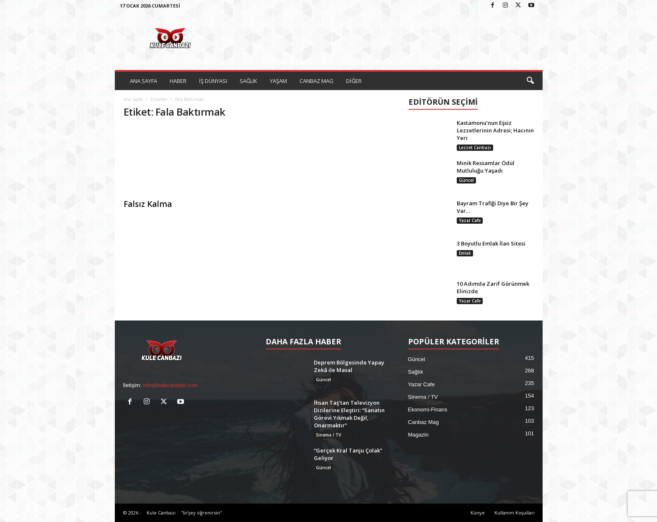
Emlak (465, 253)
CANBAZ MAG (317, 81)
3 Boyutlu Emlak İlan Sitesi (491, 243)
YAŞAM (278, 81)
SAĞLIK (248, 81)
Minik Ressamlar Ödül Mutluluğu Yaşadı (486, 166)
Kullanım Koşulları (514, 512)
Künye (478, 512)
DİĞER (354, 81)
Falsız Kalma (148, 204)
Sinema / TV (328, 435)
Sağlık (415, 372)
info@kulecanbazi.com (170, 385)
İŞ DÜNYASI (213, 81)
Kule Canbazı (161, 512)
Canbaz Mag (423, 422)
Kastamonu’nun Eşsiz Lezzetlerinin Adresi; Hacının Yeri (495, 130)
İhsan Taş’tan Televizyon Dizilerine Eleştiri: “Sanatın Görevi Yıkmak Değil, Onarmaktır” (349, 414)
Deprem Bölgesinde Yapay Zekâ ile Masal (349, 366)
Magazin (418, 435)
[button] (530, 81)
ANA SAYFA (143, 81)
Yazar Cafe (470, 220)
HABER (178, 81)
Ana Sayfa (133, 99)
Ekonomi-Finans (427, 409)
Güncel (466, 180)
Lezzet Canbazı (475, 147)
